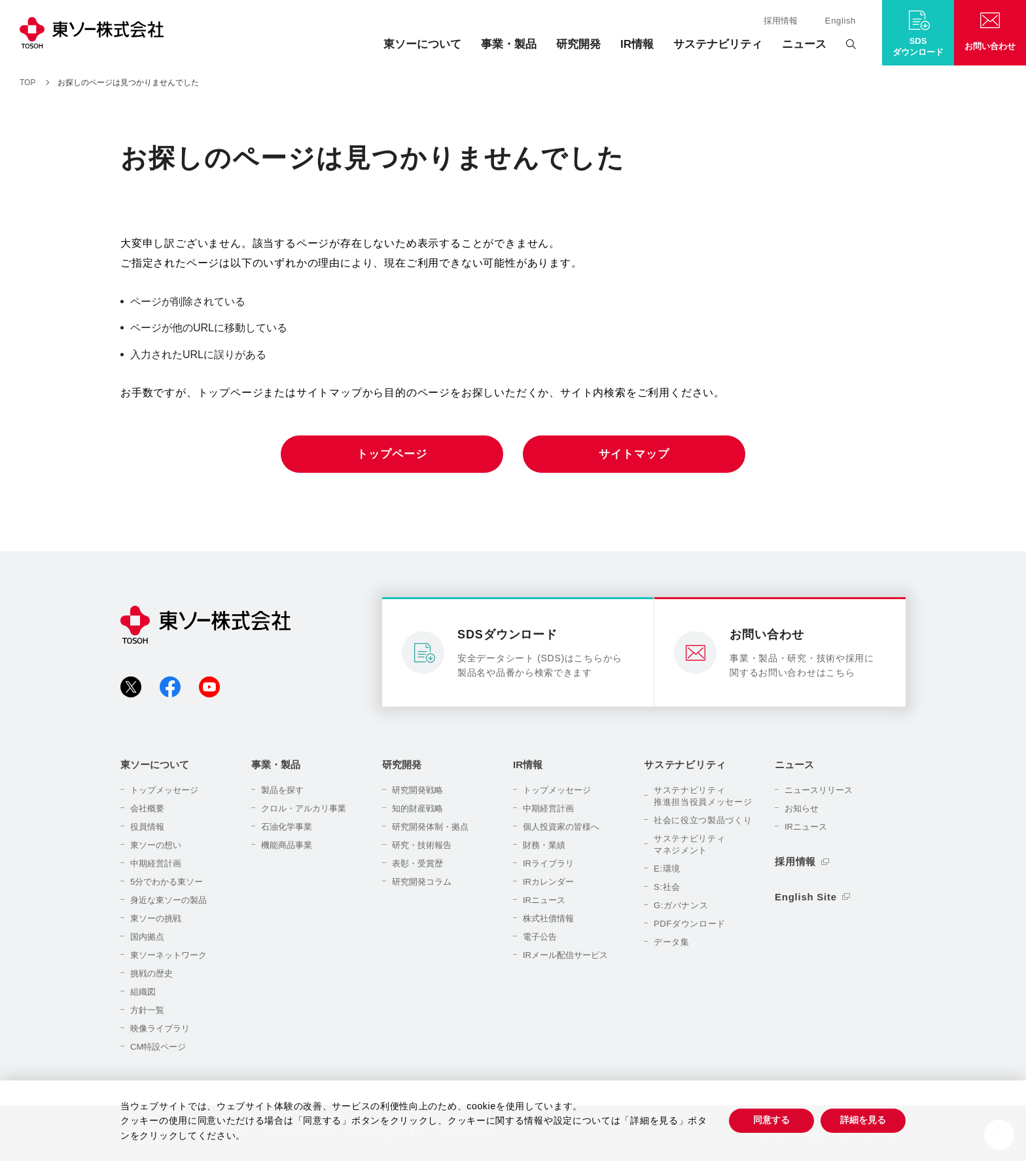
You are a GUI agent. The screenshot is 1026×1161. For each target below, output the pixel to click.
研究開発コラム (421, 882)
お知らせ (802, 808)
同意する (771, 1120)
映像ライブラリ (160, 1028)
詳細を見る (863, 1120)
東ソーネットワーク (168, 955)
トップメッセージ (164, 790)
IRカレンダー (548, 882)
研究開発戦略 (417, 790)
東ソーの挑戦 (155, 918)
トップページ (392, 454)
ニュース (804, 44)
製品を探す (282, 790)
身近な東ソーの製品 (168, 900)
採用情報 (781, 21)
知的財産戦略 (417, 808)
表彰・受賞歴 (417, 863)
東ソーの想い (155, 845)
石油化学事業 (286, 827)
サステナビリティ (717, 44)
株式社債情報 (548, 918)
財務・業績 (544, 845)
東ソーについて (422, 44)
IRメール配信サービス (565, 955)
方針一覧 (147, 1010)
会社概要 (147, 808)
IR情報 (637, 44)
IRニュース (544, 900)
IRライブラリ (548, 863)
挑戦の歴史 (151, 973)
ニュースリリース (819, 790)
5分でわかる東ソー (166, 882)
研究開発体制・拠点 (430, 827)
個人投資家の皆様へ (561, 827)
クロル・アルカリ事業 (303, 808)
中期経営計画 (155, 863)
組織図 (143, 992)
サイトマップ (634, 454)
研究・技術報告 (421, 845)
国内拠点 (147, 937)
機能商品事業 (286, 845)
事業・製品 (509, 44)
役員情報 (147, 827)
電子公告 (540, 937)
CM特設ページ (158, 1047)
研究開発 (578, 44)
